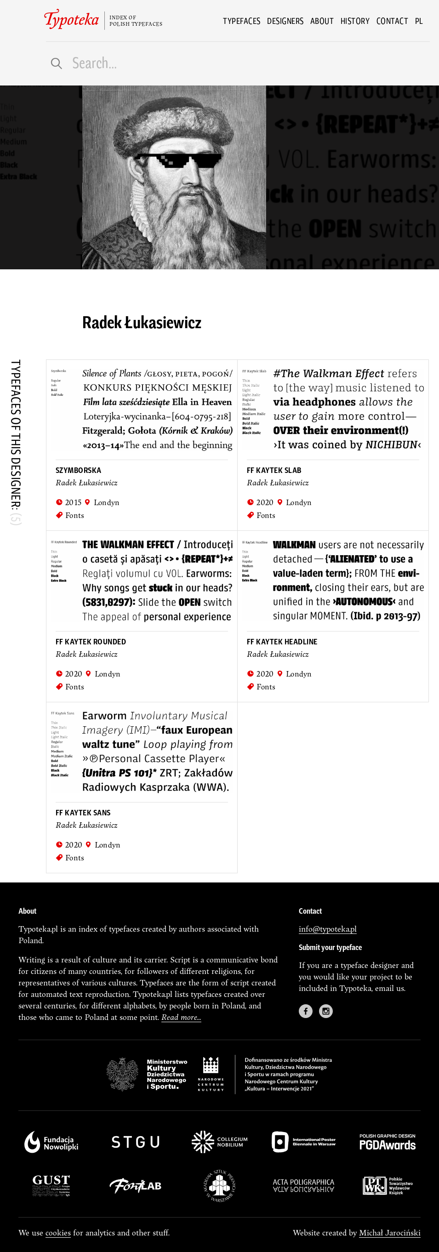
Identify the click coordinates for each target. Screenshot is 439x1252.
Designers (285, 20)
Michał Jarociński (390, 1232)
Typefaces (242, 20)
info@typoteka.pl (328, 928)
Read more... (181, 1017)
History (355, 20)
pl (419, 20)
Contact (392, 20)
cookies (58, 1232)
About (322, 20)
